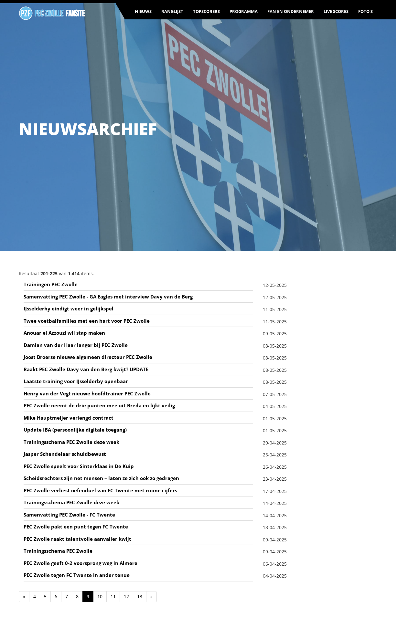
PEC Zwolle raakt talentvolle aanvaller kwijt (77, 539)
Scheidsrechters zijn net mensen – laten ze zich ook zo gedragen (101, 478)
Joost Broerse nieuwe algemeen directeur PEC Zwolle (88, 357)
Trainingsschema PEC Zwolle (58, 551)
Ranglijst (172, 11)
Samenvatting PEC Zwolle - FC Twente (69, 514)
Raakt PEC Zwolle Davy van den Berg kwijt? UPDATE (86, 369)
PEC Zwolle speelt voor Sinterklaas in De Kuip (79, 466)
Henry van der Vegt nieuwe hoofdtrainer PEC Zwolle (87, 393)
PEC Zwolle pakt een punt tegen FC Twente (76, 526)
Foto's (365, 11)
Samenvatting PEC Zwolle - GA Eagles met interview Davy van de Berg (108, 296)
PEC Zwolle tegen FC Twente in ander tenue (77, 575)
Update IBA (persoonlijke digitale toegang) (75, 429)
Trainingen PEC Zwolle (51, 284)
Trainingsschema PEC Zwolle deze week (71, 442)
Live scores (336, 11)
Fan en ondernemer (290, 11)
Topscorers (206, 11)
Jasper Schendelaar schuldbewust (65, 454)
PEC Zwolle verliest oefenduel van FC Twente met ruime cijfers (100, 490)
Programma (244, 11)
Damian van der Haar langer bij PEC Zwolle (76, 345)
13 (139, 596)
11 (113, 596)
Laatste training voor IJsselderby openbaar (76, 381)
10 (99, 596)
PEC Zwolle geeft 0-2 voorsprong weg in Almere (80, 563)
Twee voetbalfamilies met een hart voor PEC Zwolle (87, 321)
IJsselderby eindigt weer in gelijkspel (68, 308)
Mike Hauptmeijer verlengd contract (68, 417)
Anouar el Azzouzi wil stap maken (64, 332)
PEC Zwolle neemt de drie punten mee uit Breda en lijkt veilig (99, 405)
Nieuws (143, 11)
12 (126, 596)
